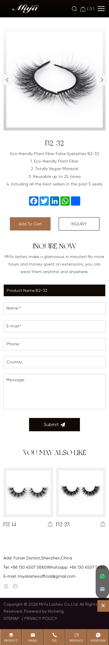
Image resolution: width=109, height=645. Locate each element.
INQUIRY (79, 224)
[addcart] (50, 524)
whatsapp (98, 640)
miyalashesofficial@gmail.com (47, 576)
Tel (54, 640)
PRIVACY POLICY (40, 618)
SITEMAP (11, 618)
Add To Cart (30, 224)
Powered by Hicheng (44, 611)
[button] (7, 80)
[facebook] (15, 586)
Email (32, 640)
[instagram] (6, 586)
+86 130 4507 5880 (29, 567)
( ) (87, 9)
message (76, 640)
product (11, 640)
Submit (54, 424)
